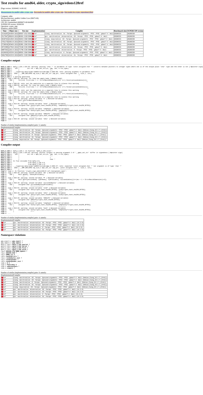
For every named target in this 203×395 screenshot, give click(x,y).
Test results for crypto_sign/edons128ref (78, 12)
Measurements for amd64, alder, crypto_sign (17, 12)
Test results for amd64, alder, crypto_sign (48, 12)
